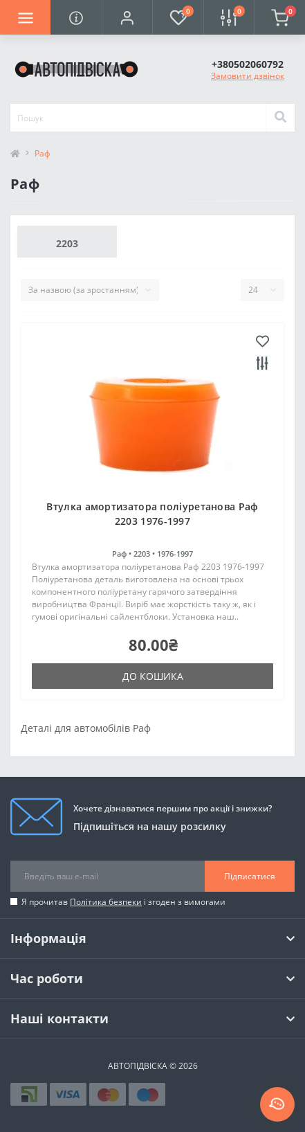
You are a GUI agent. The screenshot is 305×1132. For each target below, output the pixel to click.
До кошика (152, 676)
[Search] (280, 118)
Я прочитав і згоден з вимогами (123, 902)
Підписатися (249, 876)
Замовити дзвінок (247, 76)
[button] (127, 17)
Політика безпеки (106, 902)
